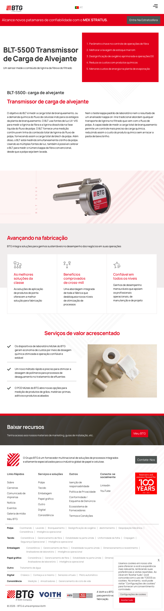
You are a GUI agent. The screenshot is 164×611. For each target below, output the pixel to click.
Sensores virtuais (67, 574)
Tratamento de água (30, 567)
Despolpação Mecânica (130, 527)
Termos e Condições (81, 516)
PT (79, 7)
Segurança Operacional (33, 541)
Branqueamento (56, 527)
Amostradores (48, 581)
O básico (25, 574)
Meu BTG (12, 519)
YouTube (105, 491)
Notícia (11, 502)
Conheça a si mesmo (43, 574)
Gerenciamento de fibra (50, 537)
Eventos (11, 508)
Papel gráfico (45, 498)
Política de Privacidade (82, 491)
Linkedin (105, 485)
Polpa (41, 482)
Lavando (40, 527)
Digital (42, 509)
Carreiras (12, 488)
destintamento (107, 527)
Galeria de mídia (16, 513)
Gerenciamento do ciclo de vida (75, 581)
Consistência (46, 515)
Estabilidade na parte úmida (80, 537)
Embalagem (45, 493)
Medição (32, 581)
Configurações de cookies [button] (133, 594)
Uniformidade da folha (109, 537)
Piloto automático (88, 574)
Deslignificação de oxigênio (82, 527)
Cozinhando (26, 527)
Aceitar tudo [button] (127, 600)
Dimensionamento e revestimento (120, 547)
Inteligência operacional (49, 531)
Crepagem (129, 537)
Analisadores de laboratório (40, 551)
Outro (41, 504)
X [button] (159, 560)
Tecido (42, 488)
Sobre (10, 482)
